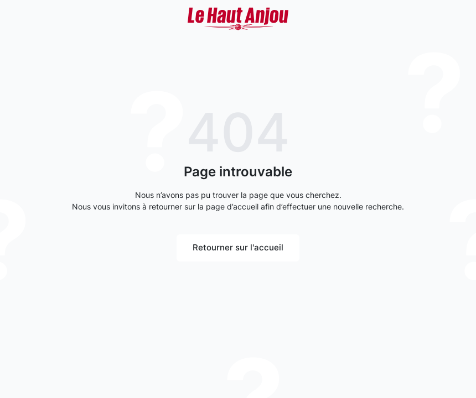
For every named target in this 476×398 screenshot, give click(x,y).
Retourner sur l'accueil (238, 247)
